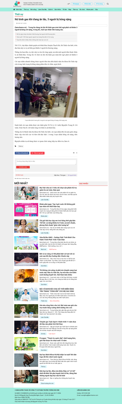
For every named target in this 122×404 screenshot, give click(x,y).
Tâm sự (75, 9)
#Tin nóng (99, 4)
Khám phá (90, 9)
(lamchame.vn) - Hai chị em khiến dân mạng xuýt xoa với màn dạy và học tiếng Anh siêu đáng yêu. (57, 228)
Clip (96, 9)
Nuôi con (43, 249)
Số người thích (72, 175)
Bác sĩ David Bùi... (55, 301)
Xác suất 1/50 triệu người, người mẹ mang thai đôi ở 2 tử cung (35, 37)
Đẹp (70, 9)
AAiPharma (52, 249)
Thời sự (26, 9)
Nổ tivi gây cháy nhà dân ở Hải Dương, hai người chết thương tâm (36, 34)
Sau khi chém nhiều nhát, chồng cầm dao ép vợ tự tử (32, 40)
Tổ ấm (65, 9)
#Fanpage (76, 4)
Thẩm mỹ (44, 301)
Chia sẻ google (38, 153)
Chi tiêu (43, 334)
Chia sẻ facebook (22, 153)
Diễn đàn (19, 9)
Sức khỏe (58, 9)
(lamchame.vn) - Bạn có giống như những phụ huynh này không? (57, 379)
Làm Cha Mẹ (42, 9)
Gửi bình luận (23, 167)
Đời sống (33, 9)
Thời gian (63, 175)
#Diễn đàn (87, 4)
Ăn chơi (82, 9)
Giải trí (50, 9)
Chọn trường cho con (47, 383)
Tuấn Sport (52, 334)
